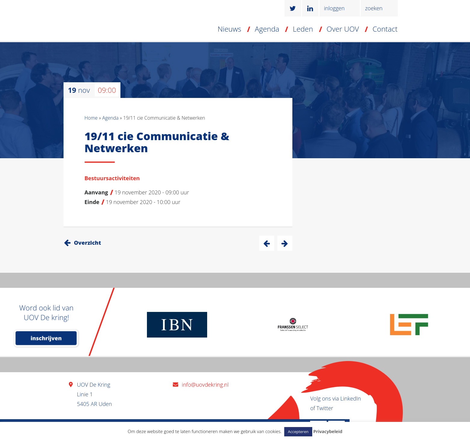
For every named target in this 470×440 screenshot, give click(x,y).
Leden (303, 29)
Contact (384, 29)
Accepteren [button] (298, 431)
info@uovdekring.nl (205, 384)
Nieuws (229, 29)
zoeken (374, 8)
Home (91, 118)
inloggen (334, 8)
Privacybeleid (327, 431)
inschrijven (46, 338)
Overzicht (87, 242)
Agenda (267, 29)
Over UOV (343, 29)
